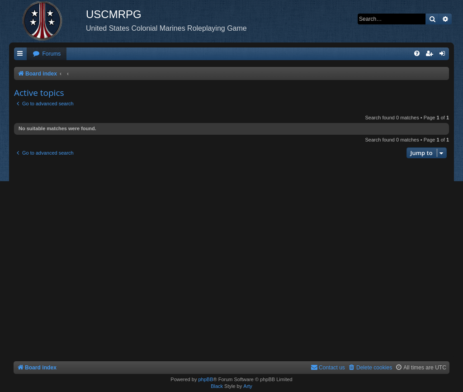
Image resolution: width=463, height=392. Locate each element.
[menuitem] (46, 54)
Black (217, 386)
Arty (247, 386)
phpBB (205, 379)
